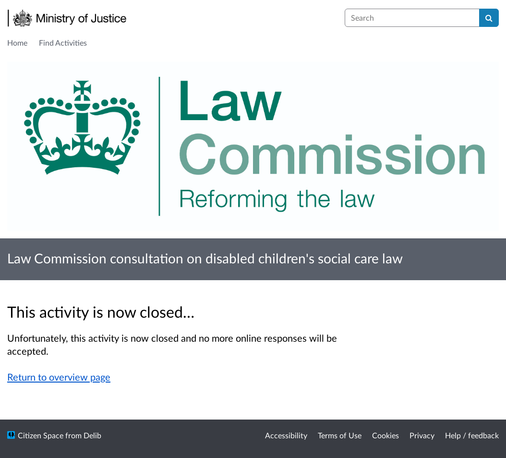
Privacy (422, 435)
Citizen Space (40, 435)
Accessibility (286, 435)
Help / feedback (472, 435)
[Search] (489, 18)
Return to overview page (58, 377)
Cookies (385, 435)
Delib (92, 435)
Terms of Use (339, 435)
